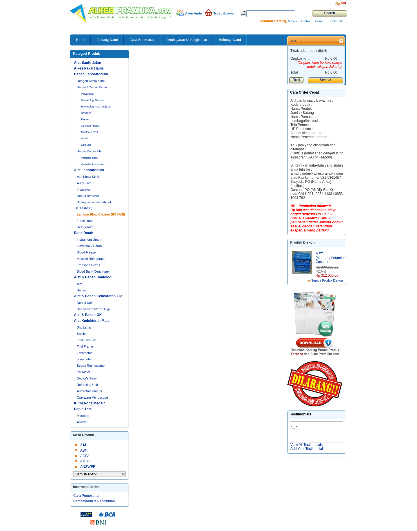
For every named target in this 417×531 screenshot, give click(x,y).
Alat (79, 284)
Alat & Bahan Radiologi (93, 277)
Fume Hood (85, 220)
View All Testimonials (306, 445)
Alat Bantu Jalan (87, 63)
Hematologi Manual (92, 100)
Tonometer (84, 359)
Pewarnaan (87, 93)
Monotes (83, 415)
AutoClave (84, 183)
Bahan (81, 290)
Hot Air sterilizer (88, 196)
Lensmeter (84, 353)
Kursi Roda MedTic (89, 403)
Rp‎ (337, 3)
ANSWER (88, 467)
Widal (84, 138)
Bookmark (335, 21)
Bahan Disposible (89, 151)
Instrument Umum (89, 239)
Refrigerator (85, 227)
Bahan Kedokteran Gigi (93, 309)
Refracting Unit (87, 384)
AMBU (85, 461)
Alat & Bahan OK (88, 315)
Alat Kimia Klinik (88, 176)
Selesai (325, 80)
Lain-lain (86, 144)
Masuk (292, 21)
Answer (82, 422)
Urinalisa (86, 113)
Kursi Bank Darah (89, 246)
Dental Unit (84, 302)
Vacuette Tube (89, 157)
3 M (83, 445)
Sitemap (319, 21)
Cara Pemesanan (86, 496)
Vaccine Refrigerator (91, 258)
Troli (295, 41)
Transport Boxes (88, 265)
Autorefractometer (89, 391)
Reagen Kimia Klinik (91, 81)
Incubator (83, 189)
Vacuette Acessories (93, 164)
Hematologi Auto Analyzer (96, 106)
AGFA (84, 456)
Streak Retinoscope (91, 365)
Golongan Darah (90, 125)
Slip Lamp (84, 327)
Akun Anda (193, 13)
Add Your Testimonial (306, 449)
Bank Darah (83, 233)
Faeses (85, 119)
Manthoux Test (89, 132)
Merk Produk (83, 435)
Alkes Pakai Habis (89, 68)
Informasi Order (86, 487)
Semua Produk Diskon (327, 280)
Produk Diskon (302, 242)
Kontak (305, 21)
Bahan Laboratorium (91, 74)
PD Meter (83, 372)
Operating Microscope (92, 397)
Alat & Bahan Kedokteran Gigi (98, 296)
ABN (83, 450)
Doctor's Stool (86, 378)
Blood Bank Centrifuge (93, 271)
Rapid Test (82, 409)
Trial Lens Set (86, 340)
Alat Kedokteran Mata (91, 321)
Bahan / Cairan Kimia (92, 87)
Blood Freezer (87, 252)
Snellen (82, 333)
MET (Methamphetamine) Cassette (331, 258)
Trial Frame (85, 346)
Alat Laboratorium (89, 170)
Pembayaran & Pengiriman (94, 501)
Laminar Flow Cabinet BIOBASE (101, 214)
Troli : (217, 13)
